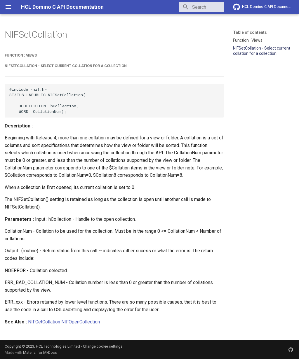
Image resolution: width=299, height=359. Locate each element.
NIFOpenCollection (80, 322)
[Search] (189, 7)
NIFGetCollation (44, 322)
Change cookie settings (103, 346)
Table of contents (250, 32)
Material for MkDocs (40, 352)
